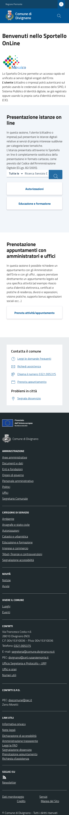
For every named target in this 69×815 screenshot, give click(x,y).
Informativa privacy (14, 724)
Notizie (6, 580)
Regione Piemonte (14, 4)
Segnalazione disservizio (17, 750)
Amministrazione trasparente (20, 741)
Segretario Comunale (15, 498)
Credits (21, 801)
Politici (6, 487)
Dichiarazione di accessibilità (19, 736)
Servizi (43, 796)
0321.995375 (22, 645)
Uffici (5, 492)
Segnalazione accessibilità (18, 560)
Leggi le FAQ (9, 745)
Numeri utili (9, 675)
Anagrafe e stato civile (16, 524)
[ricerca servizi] (55, 174)
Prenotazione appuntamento (19, 754)
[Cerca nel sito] (59, 15)
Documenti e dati (12, 463)
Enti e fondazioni (12, 469)
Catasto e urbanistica (15, 536)
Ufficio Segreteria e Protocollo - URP (24, 663)
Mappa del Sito (50, 801)
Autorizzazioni (10, 530)
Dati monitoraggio (13, 796)
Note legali (8, 730)
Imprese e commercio (15, 548)
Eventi (6, 612)
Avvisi (5, 586)
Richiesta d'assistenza (15, 758)
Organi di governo (13, 475)
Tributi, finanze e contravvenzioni (22, 554)
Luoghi (6, 606)
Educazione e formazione (17, 542)
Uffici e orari (9, 669)
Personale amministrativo (17, 481)
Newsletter (9, 782)
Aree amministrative (14, 457)
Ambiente (8, 519)
